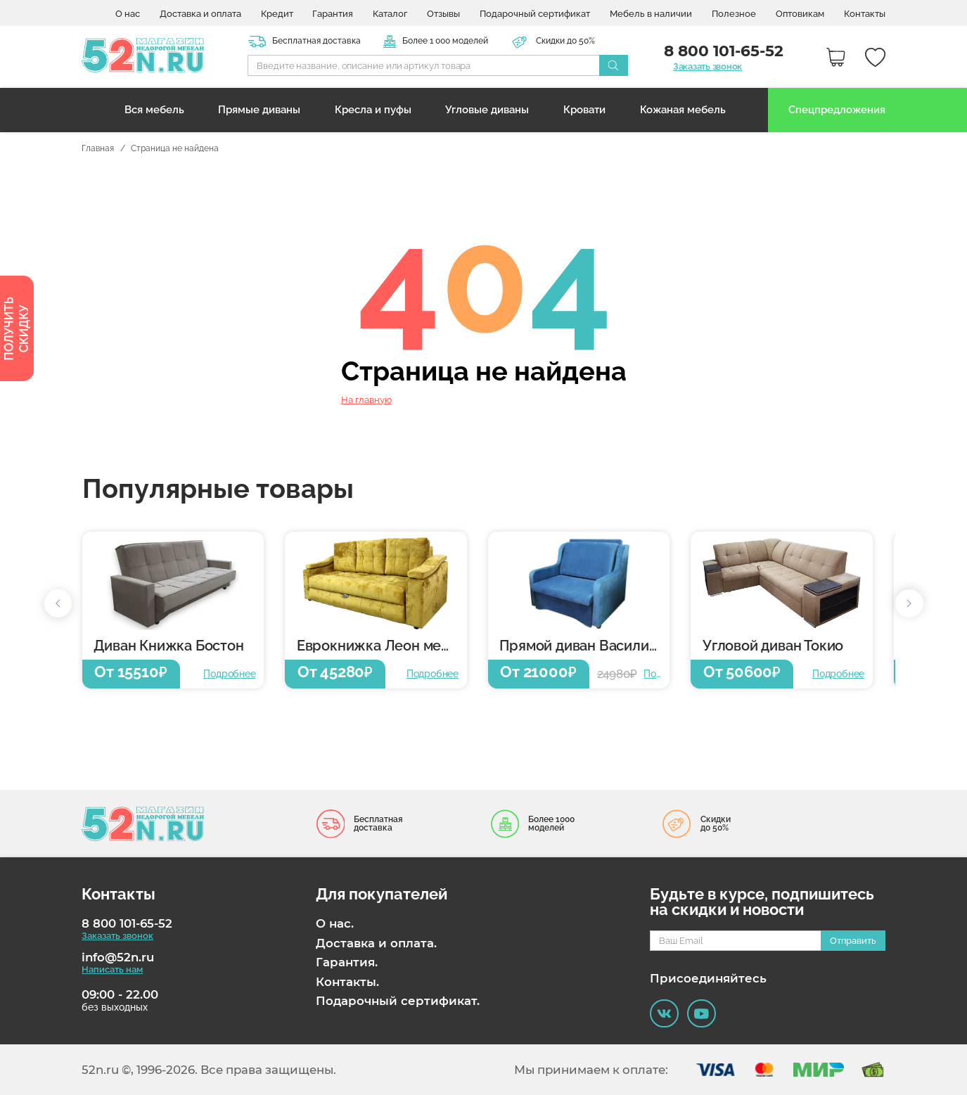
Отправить (853, 940)
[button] (58, 603)
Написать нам (112, 969)
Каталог (390, 13)
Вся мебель (154, 109)
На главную (366, 400)
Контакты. (347, 982)
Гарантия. (347, 962)
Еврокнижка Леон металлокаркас (382, 646)
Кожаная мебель (683, 109)
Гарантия (332, 13)
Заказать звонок (707, 66)
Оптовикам (800, 13)
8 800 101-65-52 (127, 923)
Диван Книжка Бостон (168, 646)
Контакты (864, 13)
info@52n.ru (118, 957)
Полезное (734, 13)
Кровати (584, 109)
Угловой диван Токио (773, 646)
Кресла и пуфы (373, 109)
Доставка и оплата (200, 13)
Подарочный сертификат (535, 13)
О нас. (335, 923)
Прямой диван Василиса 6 (584, 646)
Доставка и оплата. (376, 943)
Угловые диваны (487, 109)
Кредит (277, 13)
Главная (98, 148)
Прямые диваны (259, 109)
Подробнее (229, 673)
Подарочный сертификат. (398, 1001)
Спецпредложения (836, 109)
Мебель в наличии (651, 13)
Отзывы (443, 13)
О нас (127, 13)
